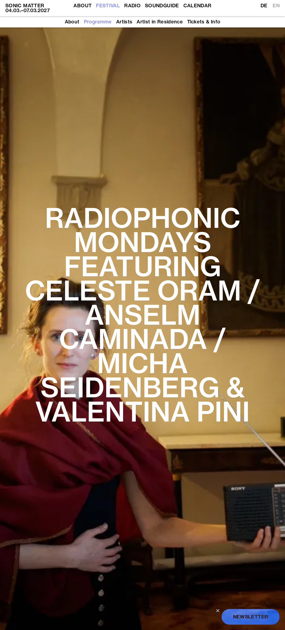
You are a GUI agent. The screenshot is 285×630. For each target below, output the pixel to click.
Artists (124, 21)
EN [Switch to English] (276, 5)
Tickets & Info (203, 21)
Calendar (197, 5)
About (82, 5)
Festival (108, 5)
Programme (98, 21)
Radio (132, 5)
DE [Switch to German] (264, 5)
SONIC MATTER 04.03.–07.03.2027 (27, 7)
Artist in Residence (160, 21)
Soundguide (162, 5)
